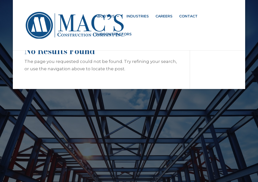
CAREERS (163, 16)
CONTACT (188, 16)
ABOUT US (105, 16)
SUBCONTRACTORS (113, 34)
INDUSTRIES (137, 16)
